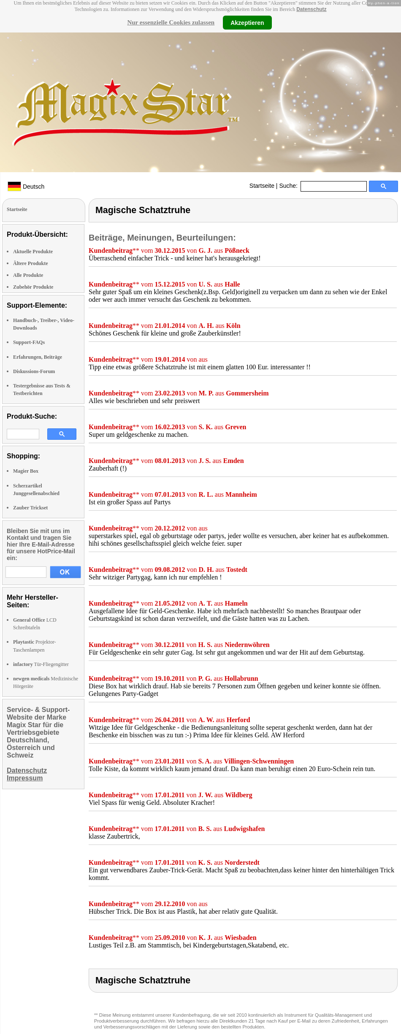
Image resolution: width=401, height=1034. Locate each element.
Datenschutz (311, 9)
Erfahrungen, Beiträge (37, 357)
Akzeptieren (247, 22)
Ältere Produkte (30, 263)
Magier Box (25, 471)
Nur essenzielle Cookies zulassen (170, 22)
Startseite (261, 185)
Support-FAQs (29, 342)
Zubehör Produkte (33, 287)
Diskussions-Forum (34, 371)
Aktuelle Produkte (33, 251)
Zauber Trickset (30, 508)
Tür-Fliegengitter (41, 664)
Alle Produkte (28, 275)
